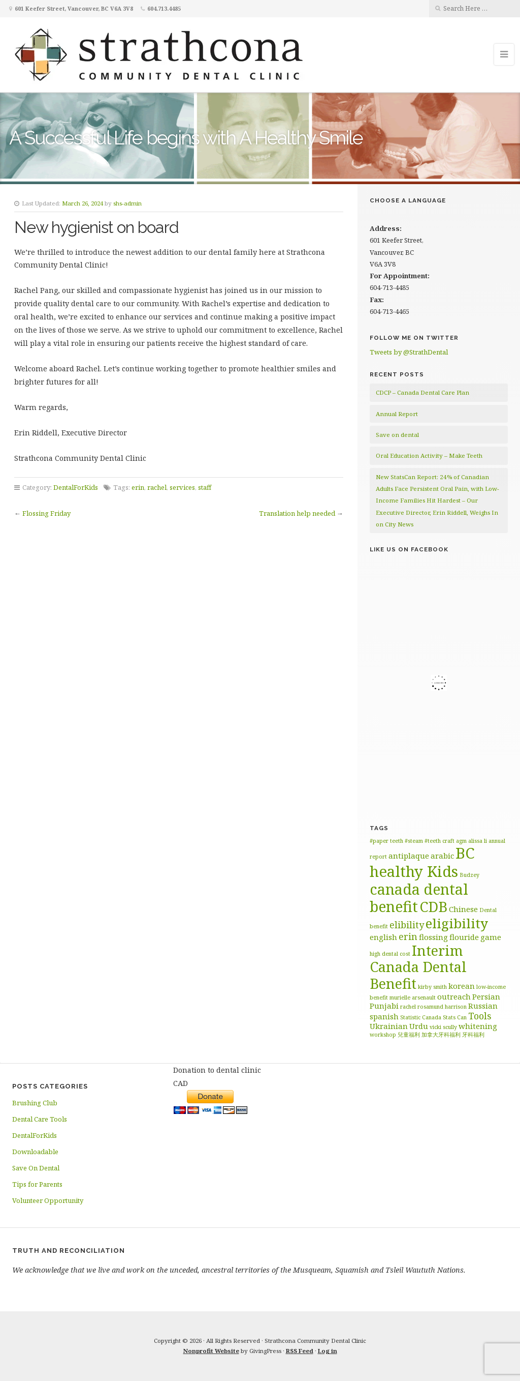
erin (138, 487)
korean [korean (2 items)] (461, 986)
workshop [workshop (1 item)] (383, 1034)
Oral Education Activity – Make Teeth (429, 455)
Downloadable (35, 1151)
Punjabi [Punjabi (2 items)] (384, 1006)
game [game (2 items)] (490, 937)
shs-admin (127, 203)
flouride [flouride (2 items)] (464, 937)
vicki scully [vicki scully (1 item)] (443, 1027)
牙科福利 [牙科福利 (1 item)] (473, 1034)
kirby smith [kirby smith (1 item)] (432, 986)
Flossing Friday (46, 513)
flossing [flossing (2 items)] (433, 937)
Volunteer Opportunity (47, 1200)
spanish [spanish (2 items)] (384, 1016)
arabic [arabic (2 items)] (442, 855)
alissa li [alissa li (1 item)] (477, 840)
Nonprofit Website (211, 1351)
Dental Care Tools (39, 1119)
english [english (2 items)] (383, 937)
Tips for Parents (37, 1184)
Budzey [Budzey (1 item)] (469, 874)
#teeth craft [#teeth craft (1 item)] (439, 840)
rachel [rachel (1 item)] (408, 1006)
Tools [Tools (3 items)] (480, 1016)
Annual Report (397, 414)
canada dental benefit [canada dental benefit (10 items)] (419, 897)
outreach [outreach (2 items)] (454, 996)
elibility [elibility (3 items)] (406, 925)
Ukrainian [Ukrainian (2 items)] (389, 1026)
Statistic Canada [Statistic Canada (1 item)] (420, 1017)
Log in (327, 1351)
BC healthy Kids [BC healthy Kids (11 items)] (422, 862)
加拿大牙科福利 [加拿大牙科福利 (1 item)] (441, 1034)
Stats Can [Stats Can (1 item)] (455, 1017)
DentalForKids (75, 487)
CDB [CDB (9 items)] (433, 906)
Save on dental (397, 434)
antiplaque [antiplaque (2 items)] (408, 855)
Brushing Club (34, 1102)
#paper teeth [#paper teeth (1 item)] (386, 840)
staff (204, 487)
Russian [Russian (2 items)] (483, 1006)
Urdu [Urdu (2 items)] (418, 1026)
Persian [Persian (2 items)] (486, 996)
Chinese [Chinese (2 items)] (463, 909)
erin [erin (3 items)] (408, 936)
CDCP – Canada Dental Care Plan (422, 392)
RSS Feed (299, 1351)
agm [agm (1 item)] (461, 840)
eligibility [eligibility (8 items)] (457, 923)
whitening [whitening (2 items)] (478, 1026)
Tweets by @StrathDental (409, 352)
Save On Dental (35, 1167)
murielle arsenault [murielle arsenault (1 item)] (412, 997)
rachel (157, 487)
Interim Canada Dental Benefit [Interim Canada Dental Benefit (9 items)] (418, 967)
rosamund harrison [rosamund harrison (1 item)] (442, 1006)
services (182, 487)
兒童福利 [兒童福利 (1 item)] (409, 1034)
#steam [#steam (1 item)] (414, 840)
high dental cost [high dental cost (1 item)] (390, 953)
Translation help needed (297, 513)
